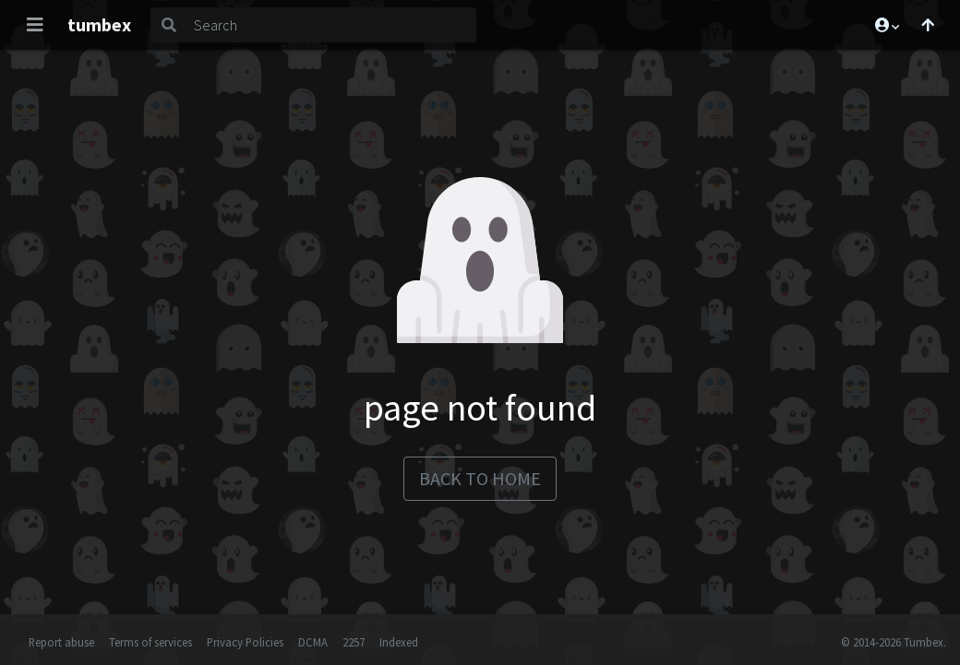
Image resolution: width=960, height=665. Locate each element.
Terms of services (150, 642)
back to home (480, 478)
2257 (353, 642)
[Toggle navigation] (35, 25)
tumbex (99, 24)
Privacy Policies (245, 642)
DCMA (313, 642)
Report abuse (61, 642)
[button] (886, 25)
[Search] (331, 24)
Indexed (398, 642)
